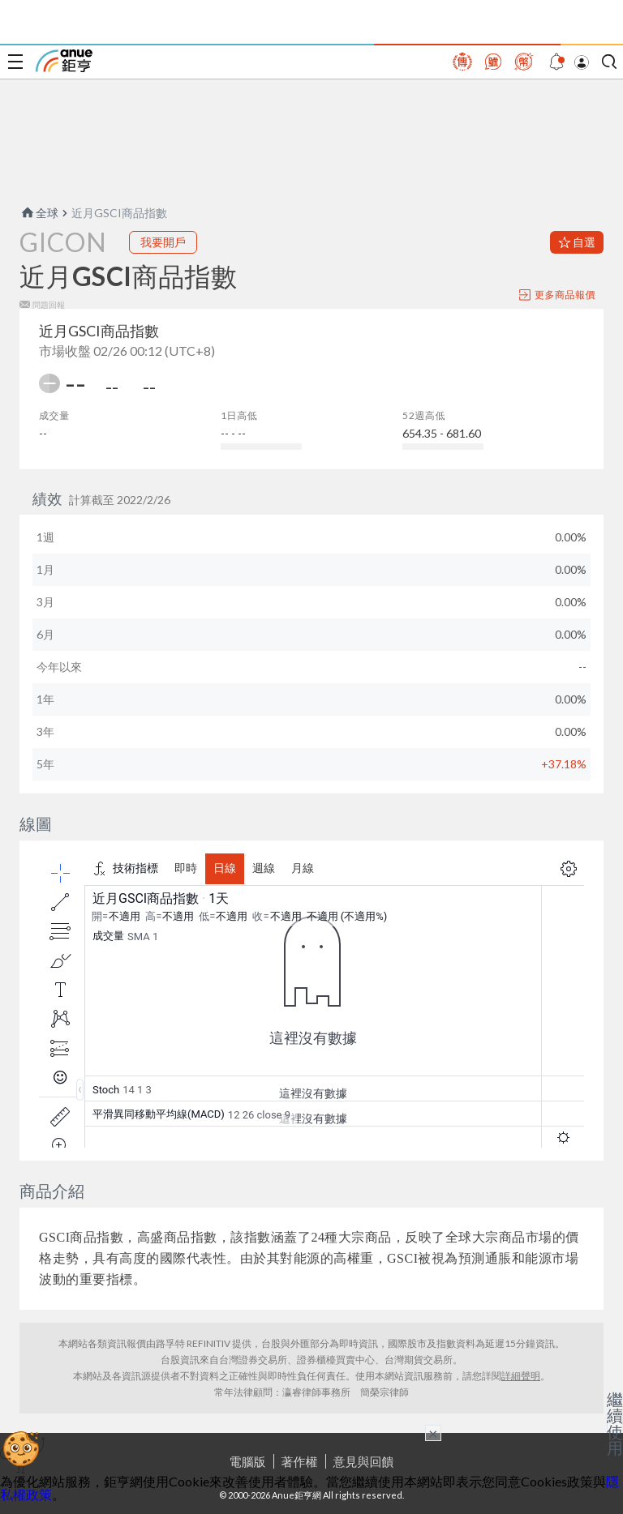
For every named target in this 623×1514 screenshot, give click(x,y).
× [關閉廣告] (433, 1433)
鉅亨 (64, 61)
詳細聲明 (520, 1376)
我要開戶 (163, 242)
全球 (38, 213)
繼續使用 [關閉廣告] (615, 1423)
